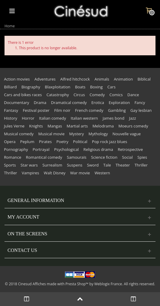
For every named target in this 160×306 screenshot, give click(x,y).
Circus (79, 94)
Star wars (29, 165)
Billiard (10, 87)
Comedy (97, 94)
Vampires (30, 173)
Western (102, 173)
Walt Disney (54, 173)
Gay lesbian (141, 110)
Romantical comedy (44, 157)
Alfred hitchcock (75, 79)
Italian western (84, 118)
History (10, 118)
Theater (122, 165)
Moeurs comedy (133, 126)
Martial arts (77, 126)
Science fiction (104, 157)
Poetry (62, 141)
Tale (107, 165)
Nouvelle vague (126, 133)
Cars (111, 87)
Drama (40, 102)
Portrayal (41, 149)
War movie (80, 173)
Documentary (16, 102)
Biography (30, 87)
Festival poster (36, 110)
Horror (28, 118)
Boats (80, 87)
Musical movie (51, 133)
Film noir (62, 110)
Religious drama (98, 149)
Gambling (117, 110)
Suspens (74, 165)
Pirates (45, 141)
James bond (113, 118)
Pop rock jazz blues (109, 141)
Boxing (96, 87)
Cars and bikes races (23, 94)
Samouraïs (76, 157)
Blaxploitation (57, 87)
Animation (123, 79)
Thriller (141, 165)
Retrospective (130, 149)
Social (127, 157)
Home (10, 26)
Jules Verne (14, 126)
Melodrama (103, 126)
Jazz (132, 118)
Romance (12, 157)
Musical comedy (19, 133)
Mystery (76, 133)
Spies (142, 157)
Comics (116, 94)
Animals (101, 79)
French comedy (89, 110)
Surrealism (52, 165)
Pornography (16, 149)
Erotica (97, 102)
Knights (36, 126)
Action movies (17, 79)
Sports (10, 165)
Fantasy (11, 110)
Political (80, 141)
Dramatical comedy (69, 102)
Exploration (119, 102)
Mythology (98, 133)
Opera (9, 141)
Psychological (66, 149)
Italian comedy (52, 118)
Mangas (55, 126)
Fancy (139, 102)
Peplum (27, 141)
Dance (133, 94)
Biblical (144, 79)
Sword (93, 165)
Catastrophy (57, 94)
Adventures (45, 79)
